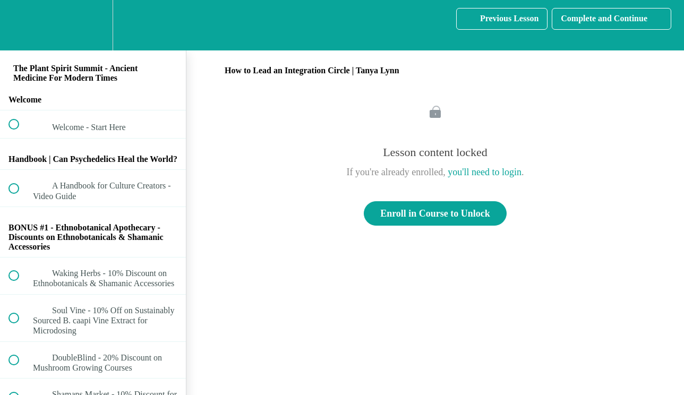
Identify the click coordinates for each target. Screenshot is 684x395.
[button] (19, 25)
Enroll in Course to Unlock (435, 213)
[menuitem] (93, 25)
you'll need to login (484, 172)
